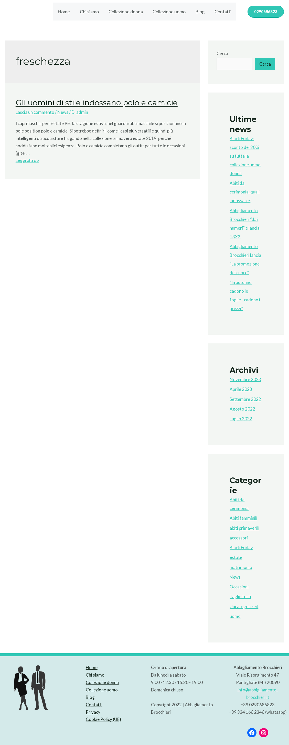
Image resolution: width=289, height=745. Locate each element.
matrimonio (241, 567)
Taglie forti (240, 596)
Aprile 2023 (241, 389)
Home (65, 11)
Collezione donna (126, 11)
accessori (239, 537)
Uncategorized (244, 606)
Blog (199, 11)
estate (236, 557)
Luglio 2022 (241, 418)
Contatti (221, 11)
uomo (235, 616)
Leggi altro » (27, 160)
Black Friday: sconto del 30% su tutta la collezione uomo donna (245, 156)
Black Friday (241, 547)
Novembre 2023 (245, 379)
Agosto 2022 (242, 409)
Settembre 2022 (245, 399)
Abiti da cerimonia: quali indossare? (245, 191)
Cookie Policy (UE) (103, 719)
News (62, 112)
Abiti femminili (243, 518)
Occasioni (239, 586)
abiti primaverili (244, 528)
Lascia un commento (35, 112)
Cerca (222, 53)
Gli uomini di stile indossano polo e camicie (97, 102)
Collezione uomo (168, 11)
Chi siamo (90, 11)
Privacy (93, 712)
